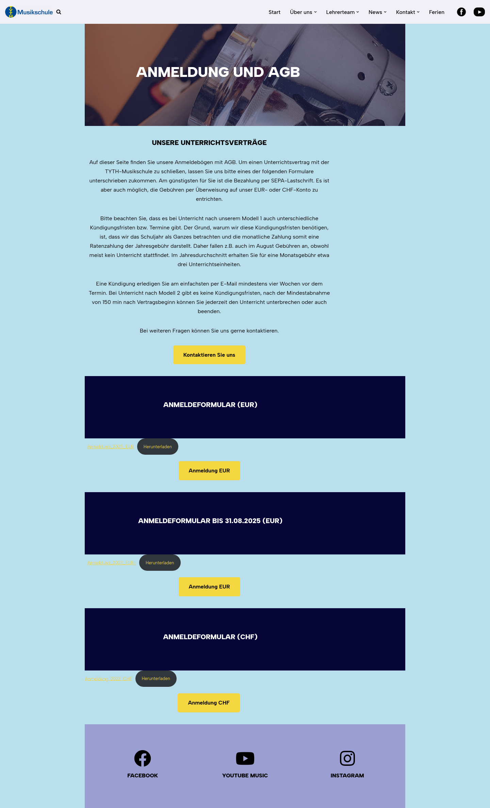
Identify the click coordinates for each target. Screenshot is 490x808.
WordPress (155, 799)
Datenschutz (100, 783)
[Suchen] (58, 11)
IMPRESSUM (210, 783)
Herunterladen (128, 400)
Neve (91, 799)
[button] (314, 12)
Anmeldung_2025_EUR (81, 400)
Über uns (339, 784)
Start (274, 12)
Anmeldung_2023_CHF (108, 632)
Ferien (436, 12)
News (366, 784)
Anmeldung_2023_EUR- (82, 516)
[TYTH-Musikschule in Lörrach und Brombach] (29, 12)
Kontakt (392, 784)
